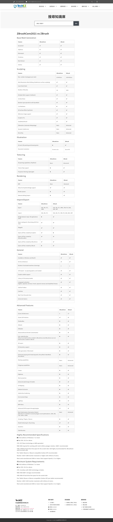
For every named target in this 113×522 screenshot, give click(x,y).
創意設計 (53, 6)
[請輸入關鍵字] (54, 23)
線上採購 (96, 6)
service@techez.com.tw (27, 508)
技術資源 (74, 6)
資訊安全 (42, 6)
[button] (92, 2)
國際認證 (63, 6)
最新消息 (85, 6)
